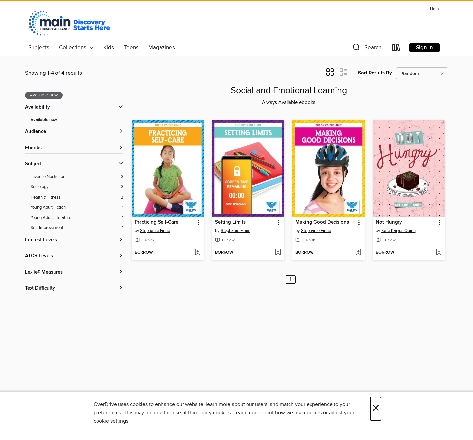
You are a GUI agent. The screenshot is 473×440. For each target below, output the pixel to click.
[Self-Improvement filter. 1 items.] (77, 227)
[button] (366, 48)
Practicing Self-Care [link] (156, 222)
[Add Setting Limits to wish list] (278, 252)
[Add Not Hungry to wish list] (439, 252)
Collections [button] (76, 47)
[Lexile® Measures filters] (74, 272)
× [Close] (376, 408)
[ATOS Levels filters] (74, 256)
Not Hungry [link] (389, 222)
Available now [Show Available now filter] (44, 120)
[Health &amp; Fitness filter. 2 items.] (77, 197)
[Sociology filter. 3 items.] (77, 186)
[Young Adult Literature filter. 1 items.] (77, 217)
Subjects (38, 47)
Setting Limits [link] (230, 222)
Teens (131, 47)
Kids (108, 47)
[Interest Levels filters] (74, 240)
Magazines (161, 47)
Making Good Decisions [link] (322, 222)
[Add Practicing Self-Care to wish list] (197, 252)
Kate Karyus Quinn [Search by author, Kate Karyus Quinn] (398, 230)
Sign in (424, 47)
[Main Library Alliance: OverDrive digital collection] (69, 22)
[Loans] (396, 48)
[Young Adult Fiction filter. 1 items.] (77, 207)
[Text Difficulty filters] (74, 288)
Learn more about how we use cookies (277, 412)
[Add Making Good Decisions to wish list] (358, 252)
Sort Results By (375, 73)
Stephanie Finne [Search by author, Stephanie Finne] (155, 230)
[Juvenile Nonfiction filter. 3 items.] (77, 176)
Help (434, 9)
